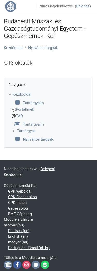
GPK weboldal (20, 191)
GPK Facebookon (22, 197)
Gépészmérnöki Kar (20, 185)
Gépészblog (18, 208)
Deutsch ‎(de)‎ (18, 230)
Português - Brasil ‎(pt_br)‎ (29, 247)
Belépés (82, 6)
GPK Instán (17, 202)
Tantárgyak (26, 131)
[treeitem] (48, 117)
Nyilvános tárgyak (43, 47)
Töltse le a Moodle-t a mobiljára (30, 257)
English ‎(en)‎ (18, 236)
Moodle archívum (18, 219)
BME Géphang (20, 214)
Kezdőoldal (13, 47)
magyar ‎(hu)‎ (14, 225)
